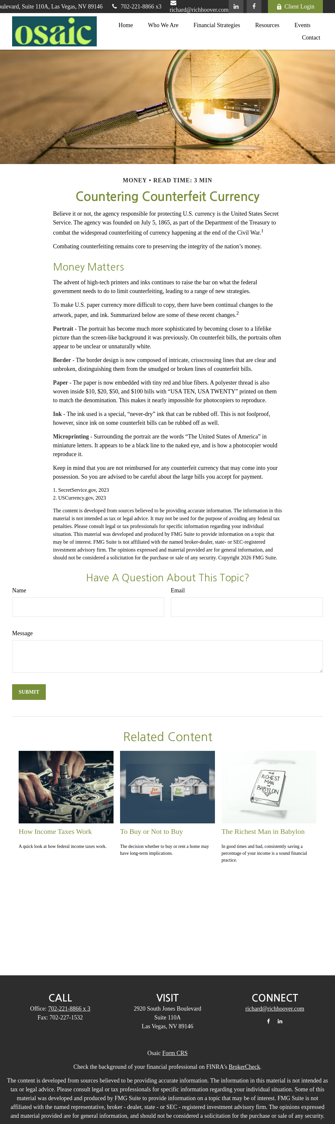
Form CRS (175, 1053)
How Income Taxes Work (55, 831)
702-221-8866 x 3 (69, 1008)
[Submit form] (29, 692)
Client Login (295, 6)
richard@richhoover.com (274, 1008)
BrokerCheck (244, 1067)
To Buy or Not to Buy (151, 831)
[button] (125, 25)
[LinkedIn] (236, 6)
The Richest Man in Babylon (263, 831)
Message (22, 633)
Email (178, 590)
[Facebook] (254, 6)
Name (19, 590)
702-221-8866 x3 (136, 6)
